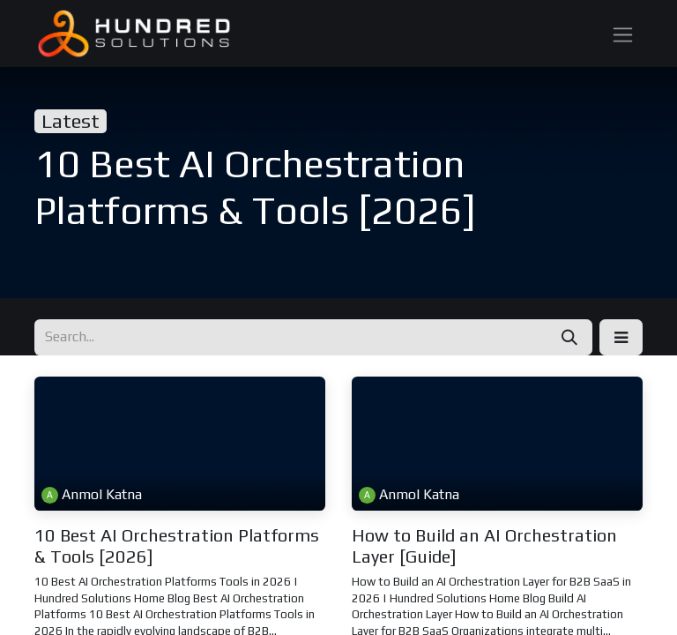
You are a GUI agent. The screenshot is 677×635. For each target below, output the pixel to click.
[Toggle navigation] (623, 33)
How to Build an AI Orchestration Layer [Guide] (484, 545)
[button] (621, 337)
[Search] (569, 337)
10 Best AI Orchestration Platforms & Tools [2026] (176, 545)
